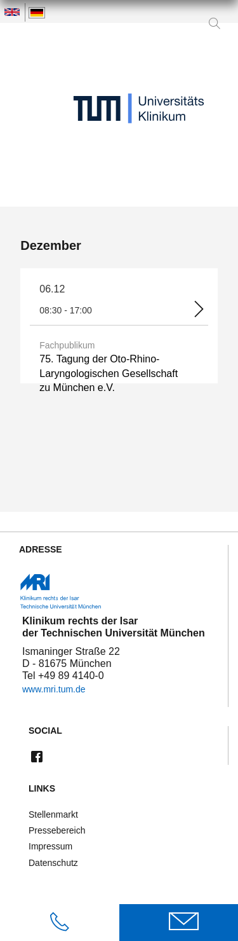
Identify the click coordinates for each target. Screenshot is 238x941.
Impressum (50, 846)
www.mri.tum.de (54, 689)
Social (45, 731)
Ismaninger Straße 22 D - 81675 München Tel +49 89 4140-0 (71, 670)
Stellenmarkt (53, 814)
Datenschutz (53, 863)
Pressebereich (57, 830)
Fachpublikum (67, 345)
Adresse (40, 549)
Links (42, 788)
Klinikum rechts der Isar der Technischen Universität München (113, 626)
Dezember (50, 245)
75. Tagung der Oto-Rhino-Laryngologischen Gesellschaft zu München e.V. (108, 373)
